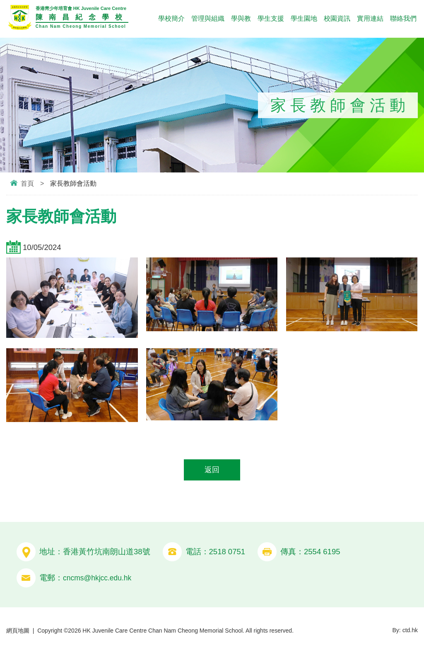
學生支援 (271, 18)
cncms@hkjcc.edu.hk (99, 578)
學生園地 (304, 18)
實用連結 (370, 18)
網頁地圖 (17, 631)
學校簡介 (171, 18)
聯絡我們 (403, 18)
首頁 (27, 183)
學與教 (241, 18)
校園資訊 (337, 18)
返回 (212, 470)
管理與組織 (207, 18)
